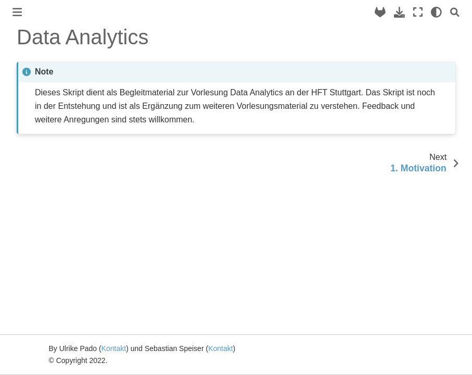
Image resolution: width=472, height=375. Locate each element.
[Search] (455, 12)
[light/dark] (436, 12)
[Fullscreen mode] (418, 12)
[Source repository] (380, 12)
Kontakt (113, 348)
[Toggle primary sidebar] (17, 12)
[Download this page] (399, 12)
